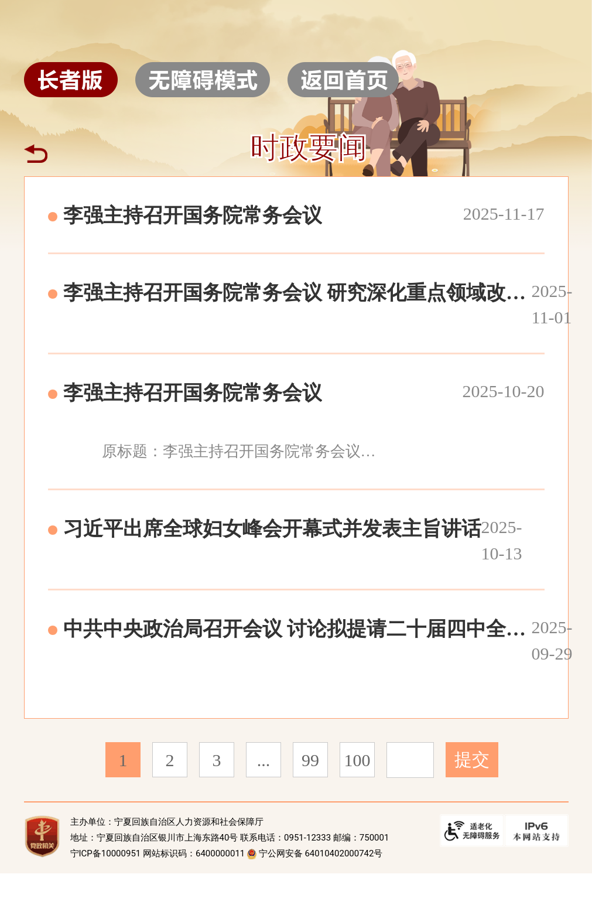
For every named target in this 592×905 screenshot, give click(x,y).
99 (310, 760)
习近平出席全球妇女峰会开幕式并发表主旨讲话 (272, 528)
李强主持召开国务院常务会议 (192, 215)
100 (357, 760)
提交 (472, 759)
